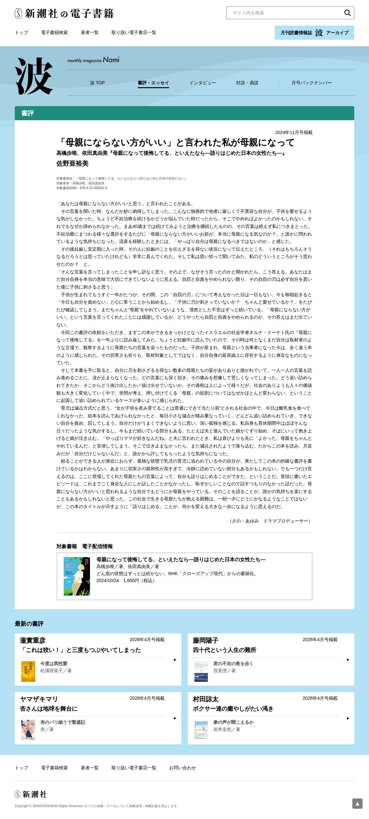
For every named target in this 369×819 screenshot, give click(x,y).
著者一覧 (90, 32)
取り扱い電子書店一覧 (133, 32)
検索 (347, 13)
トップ (21, 32)
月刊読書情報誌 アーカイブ (314, 33)
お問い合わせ (182, 767)
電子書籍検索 (54, 32)
